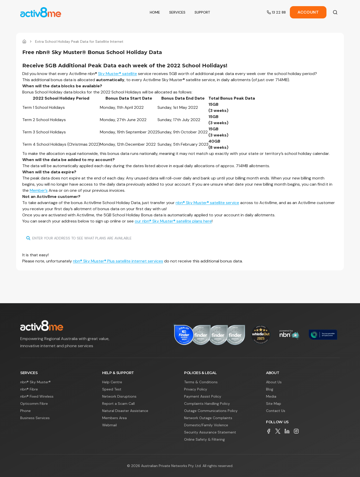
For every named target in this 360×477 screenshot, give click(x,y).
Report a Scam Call (118, 403)
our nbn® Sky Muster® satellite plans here (173, 221)
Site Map (273, 403)
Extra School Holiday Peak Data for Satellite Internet (79, 41)
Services (177, 12)
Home (155, 12)
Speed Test (111, 389)
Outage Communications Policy (211, 410)
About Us (274, 382)
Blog (269, 389)
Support (202, 12)
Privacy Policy (195, 389)
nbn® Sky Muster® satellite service (207, 202)
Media (271, 396)
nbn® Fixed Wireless (37, 396)
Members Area (114, 418)
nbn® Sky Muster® (35, 382)
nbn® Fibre (29, 389)
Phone (25, 410)
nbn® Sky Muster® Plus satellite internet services (118, 261)
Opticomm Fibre (34, 403)
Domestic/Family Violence (206, 425)
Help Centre (112, 382)
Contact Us (275, 410)
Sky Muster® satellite (117, 73)
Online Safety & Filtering (204, 439)
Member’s (39, 190)
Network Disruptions (119, 396)
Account (308, 12)
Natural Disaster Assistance (125, 410)
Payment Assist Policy (202, 396)
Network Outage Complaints (208, 418)
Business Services (35, 418)
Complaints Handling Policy (207, 403)
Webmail (109, 425)
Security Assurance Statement (210, 432)
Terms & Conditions (201, 382)
